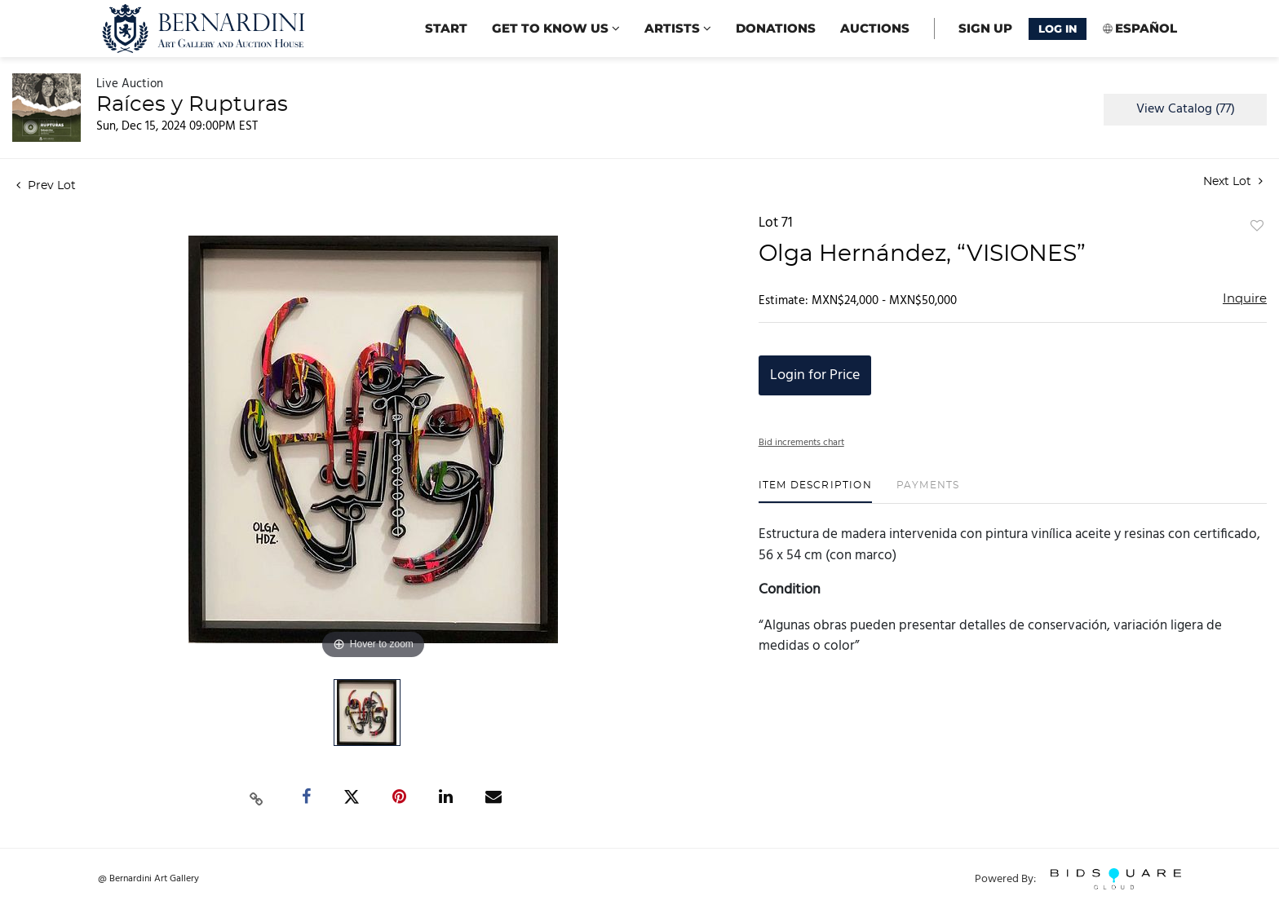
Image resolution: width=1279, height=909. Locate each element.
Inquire (1245, 299)
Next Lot (1233, 181)
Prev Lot (46, 186)
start (446, 28)
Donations (776, 28)
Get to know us (556, 28)
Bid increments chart (801, 442)
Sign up (985, 28)
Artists (677, 28)
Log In (1057, 28)
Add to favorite (1257, 226)
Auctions (874, 28)
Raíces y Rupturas (192, 104)
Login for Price (815, 375)
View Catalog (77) (1185, 109)
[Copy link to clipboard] (257, 797)
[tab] (815, 491)
